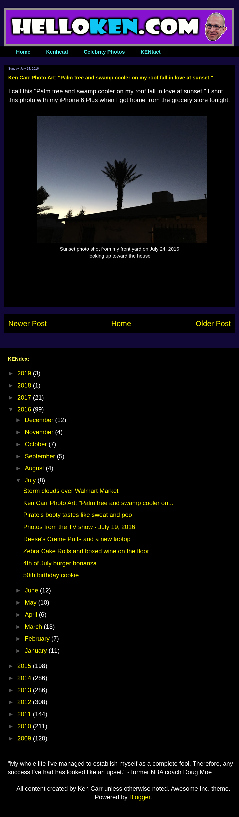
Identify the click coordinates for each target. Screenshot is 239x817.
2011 (25, 714)
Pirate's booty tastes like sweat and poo (77, 514)
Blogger (139, 797)
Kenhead (57, 52)
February (38, 638)
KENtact (151, 52)
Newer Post (27, 323)
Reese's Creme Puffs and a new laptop (76, 538)
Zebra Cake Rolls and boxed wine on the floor (86, 551)
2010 (25, 726)
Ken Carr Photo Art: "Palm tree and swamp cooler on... (98, 502)
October (37, 444)
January (37, 650)
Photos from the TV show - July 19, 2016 (79, 526)
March (34, 626)
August (35, 468)
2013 (25, 690)
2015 (25, 665)
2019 (25, 373)
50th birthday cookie (51, 575)
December (40, 419)
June (32, 590)
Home (23, 52)
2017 (25, 397)
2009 (25, 738)
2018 (25, 385)
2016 (25, 409)
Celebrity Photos (104, 52)
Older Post (213, 323)
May (31, 602)
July (31, 480)
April (32, 614)
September (41, 456)
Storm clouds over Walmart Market (71, 490)
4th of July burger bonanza (60, 563)
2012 (25, 701)
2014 (25, 677)
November (40, 431)
